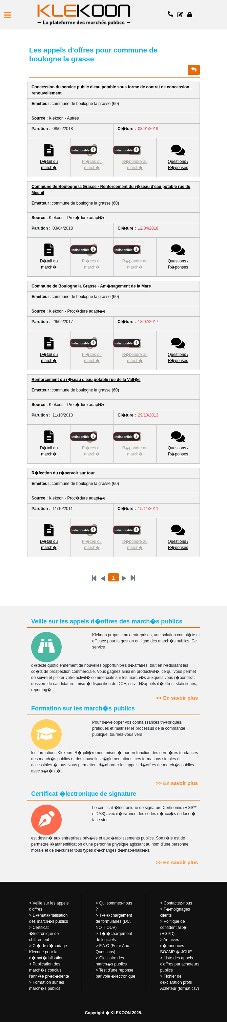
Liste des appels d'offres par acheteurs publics (179, 964)
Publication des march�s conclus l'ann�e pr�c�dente (49, 970)
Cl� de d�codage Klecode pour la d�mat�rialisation (48, 951)
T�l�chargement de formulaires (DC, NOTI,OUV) (114, 921)
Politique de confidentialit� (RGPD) (173, 927)
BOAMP (167, 952)
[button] (7, 15)
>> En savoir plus (177, 698)
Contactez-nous (178, 903)
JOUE (186, 952)
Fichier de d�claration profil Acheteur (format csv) (179, 982)
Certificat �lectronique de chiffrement (44, 933)
